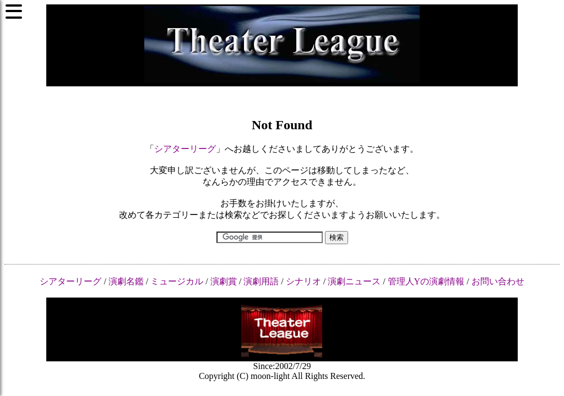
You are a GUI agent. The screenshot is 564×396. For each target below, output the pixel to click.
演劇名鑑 (126, 281)
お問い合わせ (497, 281)
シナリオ (303, 281)
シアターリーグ (185, 148)
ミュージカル (176, 281)
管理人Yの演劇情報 (426, 281)
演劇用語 (261, 281)
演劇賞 (223, 281)
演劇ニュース (354, 281)
